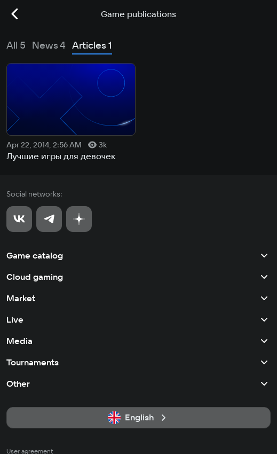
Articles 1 (92, 45)
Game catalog (138, 255)
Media (138, 340)
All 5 (16, 45)
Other (138, 383)
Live (138, 319)
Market (138, 298)
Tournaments (138, 362)
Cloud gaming (138, 276)
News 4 (49, 45)
